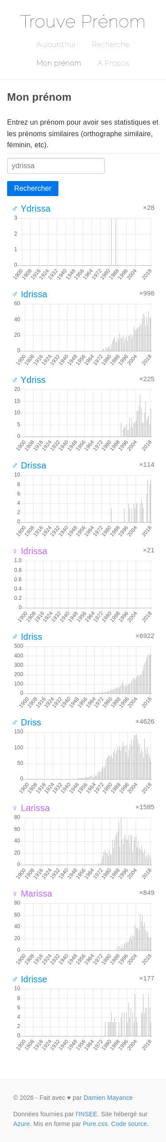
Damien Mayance (108, 1097)
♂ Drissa (29, 465)
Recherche (111, 44)
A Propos (113, 63)
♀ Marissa (32, 893)
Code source (129, 1123)
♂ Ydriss (29, 380)
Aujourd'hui (56, 44)
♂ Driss (26, 722)
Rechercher (32, 188)
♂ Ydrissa (31, 208)
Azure (21, 1123)
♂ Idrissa (29, 294)
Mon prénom (59, 63)
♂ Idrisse (29, 979)
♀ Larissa (31, 808)
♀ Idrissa (29, 551)
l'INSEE (86, 1114)
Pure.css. (96, 1123)
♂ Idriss (27, 637)
